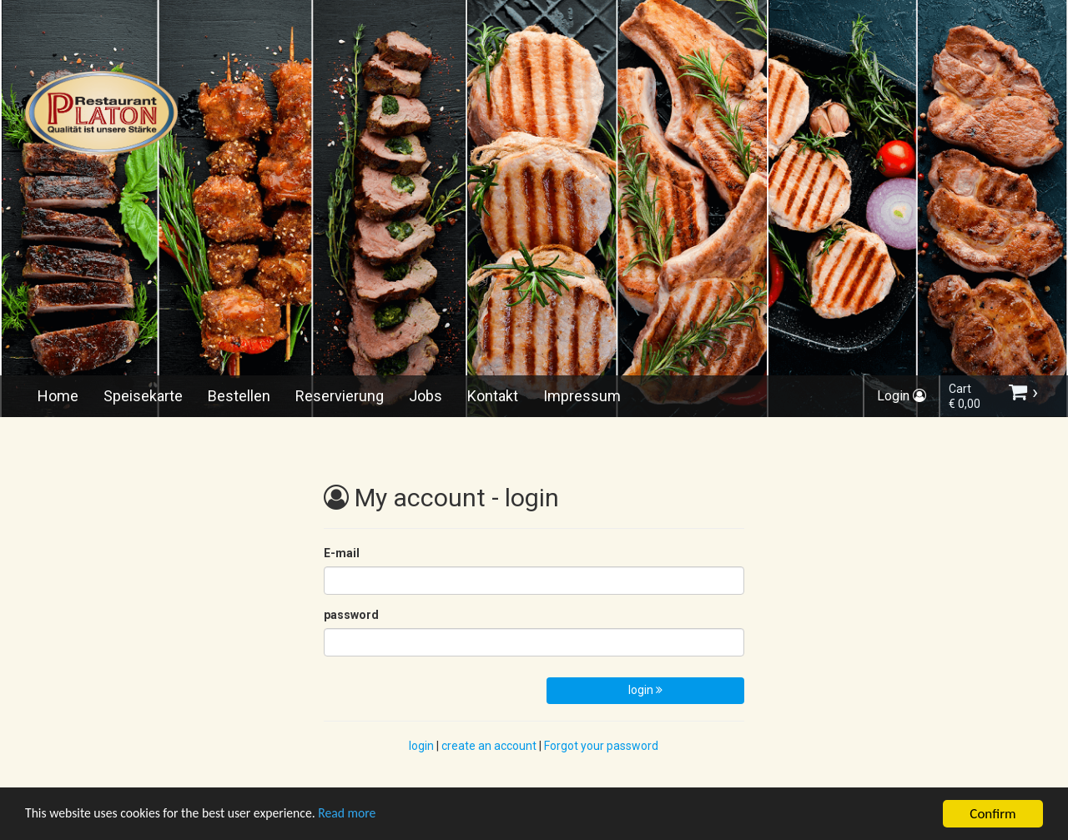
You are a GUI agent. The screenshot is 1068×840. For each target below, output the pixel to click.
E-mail (342, 553)
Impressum (582, 396)
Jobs (425, 396)
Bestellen (239, 396)
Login (901, 396)
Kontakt (492, 396)
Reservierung (339, 396)
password (351, 614)
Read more (374, 815)
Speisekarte (143, 396)
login (645, 690)
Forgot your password (601, 745)
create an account (489, 745)
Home (58, 396)
